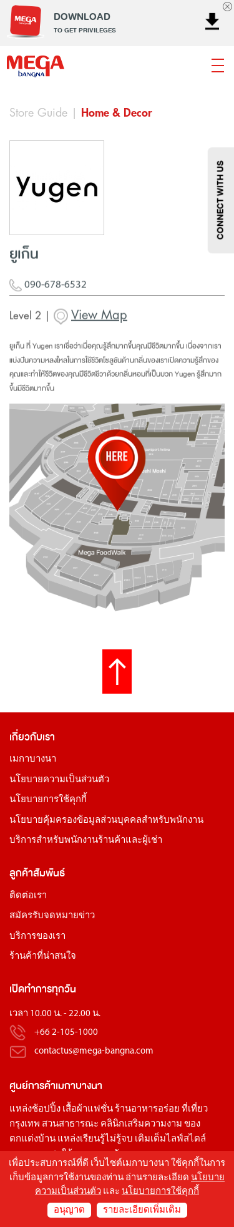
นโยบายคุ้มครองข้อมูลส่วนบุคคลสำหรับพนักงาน (106, 820)
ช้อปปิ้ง (46, 1109)
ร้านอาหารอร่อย (147, 1109)
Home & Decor (116, 113)
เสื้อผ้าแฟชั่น (87, 1109)
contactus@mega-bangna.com (94, 1051)
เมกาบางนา (32, 759)
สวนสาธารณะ (70, 1124)
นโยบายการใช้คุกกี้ (48, 800)
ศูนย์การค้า (32, 1085)
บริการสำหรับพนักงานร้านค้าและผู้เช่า (85, 840)
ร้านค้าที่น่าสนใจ (42, 956)
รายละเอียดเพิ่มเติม (142, 1210)
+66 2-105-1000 (66, 1032)
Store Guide (38, 113)
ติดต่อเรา (28, 896)
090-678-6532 (48, 290)
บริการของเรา (37, 936)
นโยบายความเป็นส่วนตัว (59, 780)
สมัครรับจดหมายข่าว (52, 916)
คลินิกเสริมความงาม (141, 1124)
